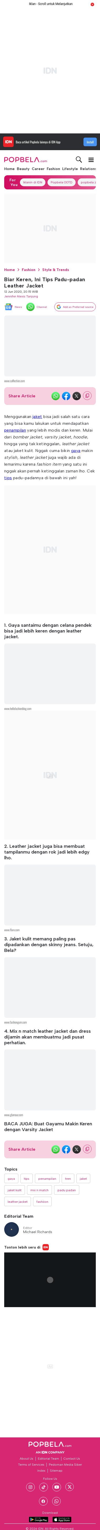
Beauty (23, 169)
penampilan (15, 430)
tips (8, 477)
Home (9, 169)
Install (90, 142)
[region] (50, 70)
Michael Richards (37, 1232)
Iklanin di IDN (32, 182)
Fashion (53, 169)
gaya (76, 450)
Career (38, 169)
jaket (37, 416)
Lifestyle (70, 169)
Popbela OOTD (61, 182)
